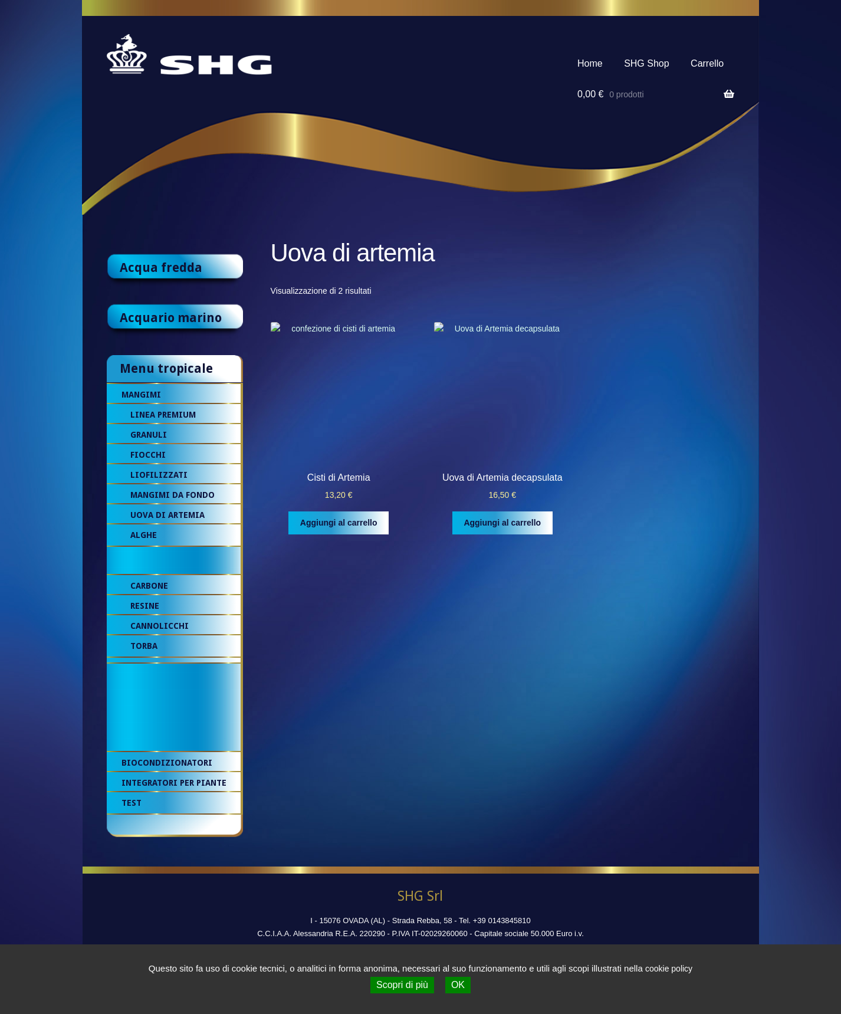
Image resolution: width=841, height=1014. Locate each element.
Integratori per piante (173, 782)
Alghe (143, 535)
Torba (143, 646)
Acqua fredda (161, 267)
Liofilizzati (159, 475)
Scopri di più (402, 985)
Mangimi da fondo (172, 495)
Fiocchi (148, 455)
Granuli (148, 434)
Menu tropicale (166, 368)
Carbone (149, 585)
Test (131, 803)
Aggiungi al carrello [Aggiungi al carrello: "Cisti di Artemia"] (338, 522)
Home (590, 63)
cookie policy (668, 968)
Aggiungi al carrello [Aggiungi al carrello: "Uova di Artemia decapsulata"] (502, 522)
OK (458, 985)
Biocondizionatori (166, 762)
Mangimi (141, 394)
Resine (144, 606)
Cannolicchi (159, 626)
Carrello (707, 63)
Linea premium (163, 414)
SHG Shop (646, 63)
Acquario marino (171, 317)
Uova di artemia (167, 515)
